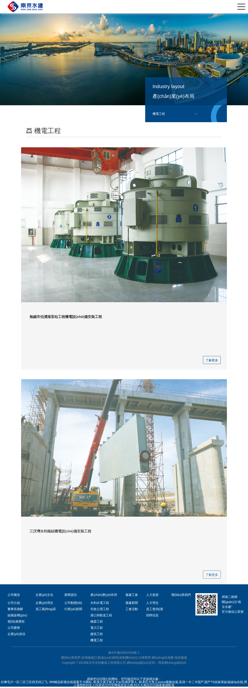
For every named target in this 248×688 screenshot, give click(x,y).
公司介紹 (14, 604)
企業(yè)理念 (44, 604)
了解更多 (212, 361)
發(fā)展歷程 (16, 622)
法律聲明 (144, 658)
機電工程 (96, 641)
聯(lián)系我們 (181, 596)
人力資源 (152, 596)
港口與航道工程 (101, 616)
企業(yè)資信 (16, 635)
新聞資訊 (70, 596)
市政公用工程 (99, 610)
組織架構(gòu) (17, 616)
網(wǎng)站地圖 (163, 658)
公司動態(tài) (73, 604)
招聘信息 (152, 616)
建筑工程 (96, 635)
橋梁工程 (96, 622)
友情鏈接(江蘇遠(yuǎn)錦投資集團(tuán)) (109, 658)
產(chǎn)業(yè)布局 (103, 596)
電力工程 (96, 629)
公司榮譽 (14, 629)
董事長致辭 (15, 610)
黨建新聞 (131, 604)
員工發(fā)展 (154, 610)
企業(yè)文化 (44, 596)
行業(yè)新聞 (73, 610)
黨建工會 (131, 596)
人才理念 (152, 604)
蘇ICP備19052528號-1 (123, 654)
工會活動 (131, 610)
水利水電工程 (99, 604)
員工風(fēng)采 (46, 610)
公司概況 (14, 596)
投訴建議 (181, 658)
